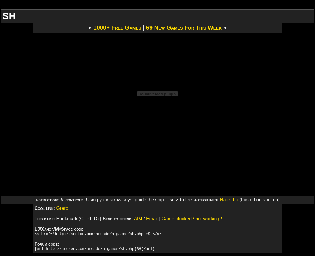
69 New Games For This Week (184, 27)
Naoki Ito (229, 199)
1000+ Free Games (117, 27)
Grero (62, 208)
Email (152, 218)
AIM (138, 218)
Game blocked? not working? (192, 218)
